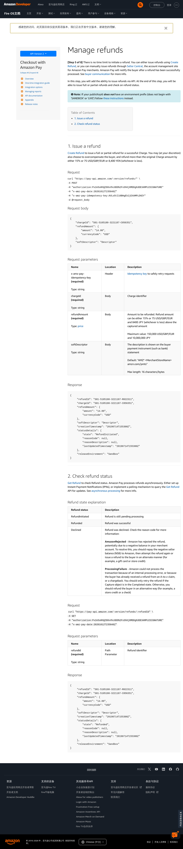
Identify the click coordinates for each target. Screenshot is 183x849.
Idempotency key (137, 273)
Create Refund (76, 153)
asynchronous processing (105, 490)
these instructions (113, 98)
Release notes (31, 104)
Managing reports (32, 91)
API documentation (33, 95)
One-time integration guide (37, 83)
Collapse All (24, 73)
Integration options (33, 87)
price (80, 326)
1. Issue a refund (83, 118)
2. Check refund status (87, 123)
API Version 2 (37, 53)
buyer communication (97, 74)
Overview (29, 78)
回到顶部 (91, 769)
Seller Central (135, 66)
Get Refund (74, 483)
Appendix (29, 100)
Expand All (34, 73)
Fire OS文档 (12, 13)
